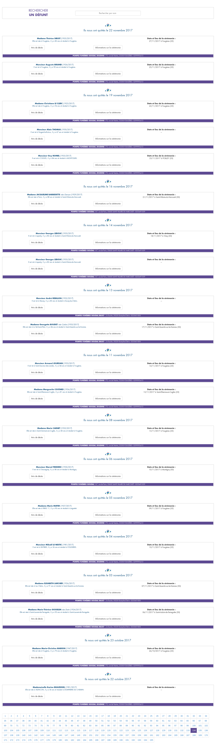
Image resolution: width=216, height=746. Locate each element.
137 (5, 735)
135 (200, 730)
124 (133, 730)
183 (78, 740)
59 (151, 721)
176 (35, 740)
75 (41, 725)
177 (42, 740)
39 (29, 721)
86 (108, 725)
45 (66, 721)
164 (169, 735)
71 (17, 725)
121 (115, 730)
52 (108, 721)
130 (169, 730)
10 (60, 716)
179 (54, 740)
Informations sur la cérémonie (108, 48)
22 (133, 716)
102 (206, 725)
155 (115, 735)
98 (181, 725)
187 (102, 740)
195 (151, 740)
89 (127, 725)
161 (151, 735)
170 (206, 735)
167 (188, 735)
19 (115, 716)
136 (206, 730)
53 (114, 721)
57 (139, 721)
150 (84, 735)
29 (175, 716)
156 (121, 735)
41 (41, 721)
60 (157, 721)
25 (151, 716)
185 (90, 740)
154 (108, 735)
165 (175, 735)
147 (66, 735)
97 (175, 725)
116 (84, 730)
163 (163, 735)
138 (11, 735)
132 (181, 730)
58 (145, 721)
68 (206, 721)
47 (78, 721)
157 (127, 735)
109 (42, 730)
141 (29, 735)
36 (11, 721)
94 (157, 725)
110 (48, 730)
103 (5, 730)
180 (60, 740)
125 (139, 730)
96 (169, 725)
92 (145, 725)
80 (72, 725)
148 (72, 735)
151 (90, 735)
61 (163, 721)
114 (72, 730)
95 (163, 725)
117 (90, 730)
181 (66, 740)
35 (5, 721)
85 (102, 725)
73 (29, 725)
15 (90, 716)
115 (78, 730)
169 (200, 735)
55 (127, 721)
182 (72, 740)
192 (133, 740)
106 (23, 730)
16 (96, 716)
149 (78, 735)
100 (194, 725)
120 (108, 730)
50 (96, 721)
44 (60, 721)
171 (5, 740)
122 (121, 730)
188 (108, 740)
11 (66, 716)
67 (200, 721)
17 (102, 716)
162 (157, 735)
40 (35, 721)
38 (23, 721)
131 (175, 730)
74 (35, 725)
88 (121, 725)
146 (60, 735)
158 (133, 735)
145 (54, 735)
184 (84, 740)
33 (200, 716)
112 (60, 730)
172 (11, 740)
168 (194, 735)
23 (139, 716)
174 (23, 740)
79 (66, 725)
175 (29, 740)
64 (181, 721)
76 (48, 725)
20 (121, 716)
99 (187, 725)
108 (35, 730)
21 (127, 716)
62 (169, 721)
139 (17, 735)
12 (72, 716)
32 (194, 716)
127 (151, 730)
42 (48, 721)
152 (96, 735)
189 (115, 740)
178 (48, 740)
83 (90, 725)
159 (139, 735)
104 (11, 730)
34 (206, 716)
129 (163, 730)
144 (48, 735)
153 (102, 735)
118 (96, 730)
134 (194, 730)
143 (42, 735)
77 (54, 725)
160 (145, 735)
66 (194, 721)
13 (78, 716)
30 (181, 716)
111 (54, 730)
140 (23, 735)
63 (175, 721)
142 (35, 735)
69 (5, 725)
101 (200, 725)
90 (133, 725)
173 (17, 740)
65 (187, 721)
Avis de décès (37, 48)
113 (66, 730)
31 (188, 716)
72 (23, 725)
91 (139, 725)
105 (17, 730)
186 (96, 740)
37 (17, 721)
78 (60, 725)
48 (84, 721)
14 (84, 716)
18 (109, 716)
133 (188, 730)
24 (145, 716)
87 (114, 725)
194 (145, 740)
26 (157, 716)
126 (145, 730)
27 (163, 716)
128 (157, 730)
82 (84, 725)
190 (121, 740)
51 (102, 721)
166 (181, 735)
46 (72, 721)
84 (96, 725)
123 (127, 730)
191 (127, 740)
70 (11, 725)
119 (102, 730)
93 (151, 725)
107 (29, 730)
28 (169, 716)
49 (90, 721)
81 (78, 725)
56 (133, 721)
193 (139, 740)
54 (121, 721)
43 (54, 721)
